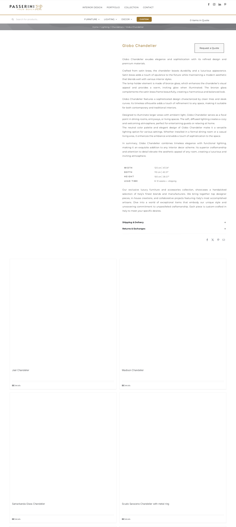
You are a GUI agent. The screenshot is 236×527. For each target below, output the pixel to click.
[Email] (223, 240)
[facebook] (209, 4)
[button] (174, 222)
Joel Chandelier (20, 370)
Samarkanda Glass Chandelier (28, 503)
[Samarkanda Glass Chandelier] (63, 446)
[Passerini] (26, 5)
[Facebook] (207, 240)
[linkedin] (220, 4)
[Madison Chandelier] (173, 312)
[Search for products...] (28, 19)
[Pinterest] (218, 240)
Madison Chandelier (133, 370)
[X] (212, 240)
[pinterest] (225, 4)
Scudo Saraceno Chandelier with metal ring (145, 503)
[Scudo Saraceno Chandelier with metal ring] (173, 446)
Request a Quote (209, 48)
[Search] (13, 19)
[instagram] (214, 4)
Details (17, 385)
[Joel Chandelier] (63, 312)
